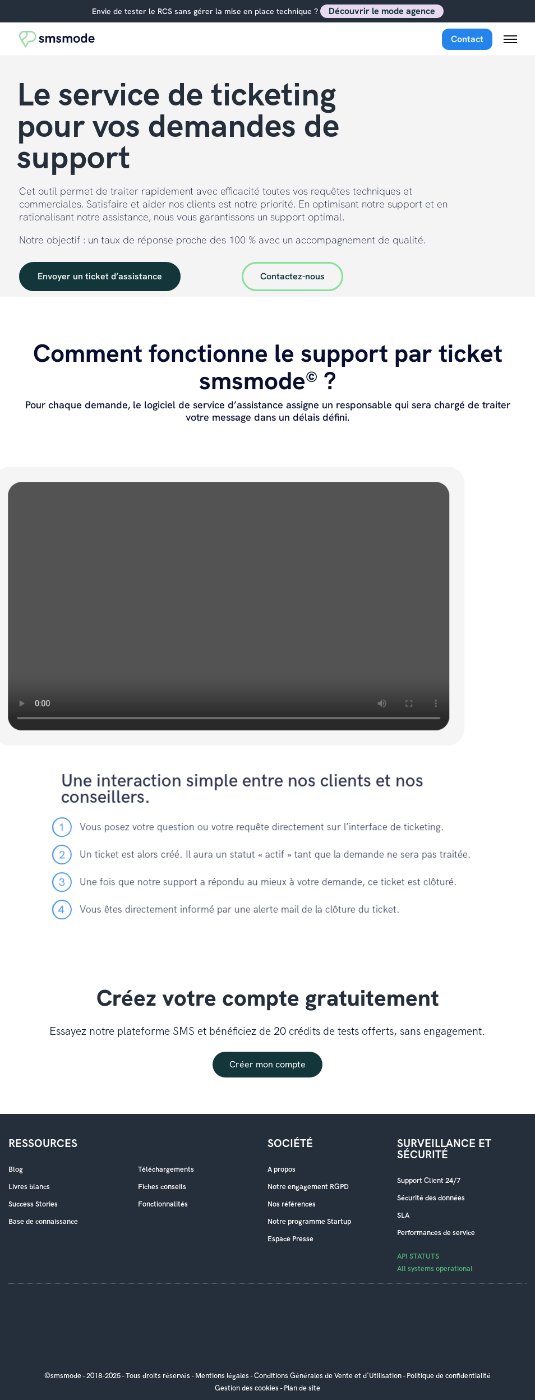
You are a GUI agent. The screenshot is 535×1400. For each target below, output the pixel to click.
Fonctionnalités (163, 1204)
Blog (15, 1169)
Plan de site (302, 1388)
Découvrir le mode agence (382, 11)
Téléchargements (166, 1169)
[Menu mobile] (510, 39)
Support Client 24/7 (428, 1180)
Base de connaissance (43, 1221)
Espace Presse (290, 1239)
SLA (403, 1215)
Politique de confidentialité (449, 1375)
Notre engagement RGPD (308, 1186)
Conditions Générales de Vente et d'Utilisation (328, 1375)
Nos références (292, 1204)
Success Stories (33, 1204)
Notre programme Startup (309, 1221)
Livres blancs (29, 1186)
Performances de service (436, 1232)
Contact (467, 39)
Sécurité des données (431, 1198)
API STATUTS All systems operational (435, 1262)
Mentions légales (222, 1375)
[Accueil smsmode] (57, 39)
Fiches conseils (162, 1186)
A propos (282, 1169)
